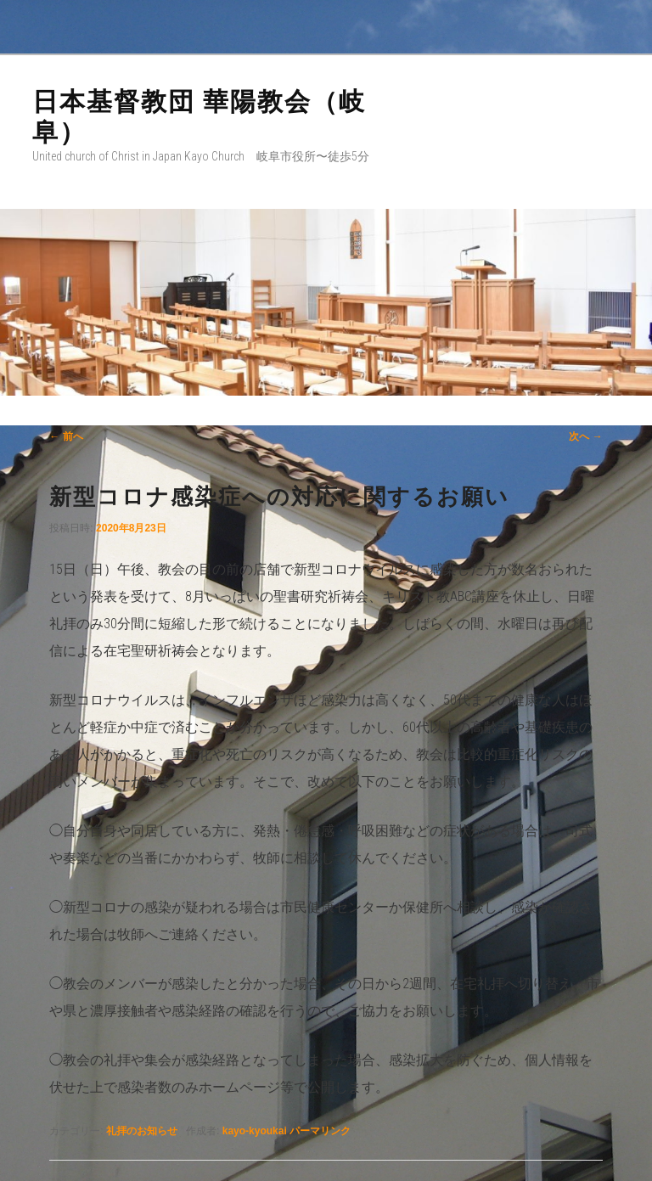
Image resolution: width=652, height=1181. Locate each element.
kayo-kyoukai (254, 1131)
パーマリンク (320, 1131)
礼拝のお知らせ (141, 1131)
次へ (585, 436)
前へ (65, 436)
